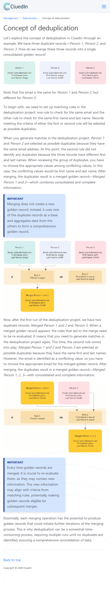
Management (10, 18)
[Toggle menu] (104, 6)
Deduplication (30, 18)
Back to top (12, 559)
